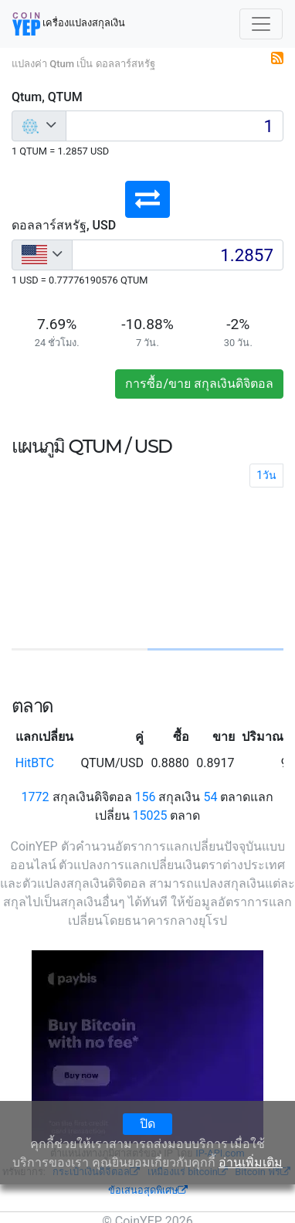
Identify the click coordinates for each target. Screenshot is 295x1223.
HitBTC (34, 763)
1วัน (266, 475)
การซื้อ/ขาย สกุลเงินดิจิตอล (199, 383)
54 (210, 797)
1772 (35, 797)
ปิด (147, 1123)
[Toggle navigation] (261, 23)
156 (145, 797)
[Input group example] (174, 125)
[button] (147, 199)
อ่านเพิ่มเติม (251, 1162)
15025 (150, 815)
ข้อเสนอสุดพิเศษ (148, 1190)
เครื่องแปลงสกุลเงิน (68, 24)
